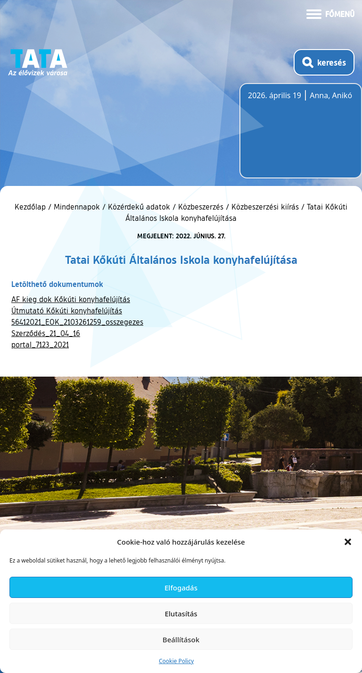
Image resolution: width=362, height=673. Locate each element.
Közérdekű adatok (139, 206)
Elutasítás (181, 613)
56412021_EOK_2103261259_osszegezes (77, 322)
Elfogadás (181, 587)
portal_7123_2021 (40, 344)
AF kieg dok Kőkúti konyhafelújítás (70, 299)
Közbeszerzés (200, 206)
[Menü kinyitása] (330, 13)
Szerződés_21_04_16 (45, 333)
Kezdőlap (31, 206)
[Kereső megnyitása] (324, 62)
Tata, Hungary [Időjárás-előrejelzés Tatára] (301, 136)
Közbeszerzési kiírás (265, 206)
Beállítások (181, 639)
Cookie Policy (176, 661)
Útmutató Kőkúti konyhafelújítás (66, 310)
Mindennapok (77, 206)
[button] (348, 542)
